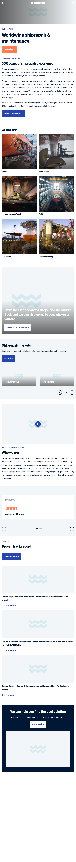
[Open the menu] (73, 3)
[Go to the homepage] (38, 3)
